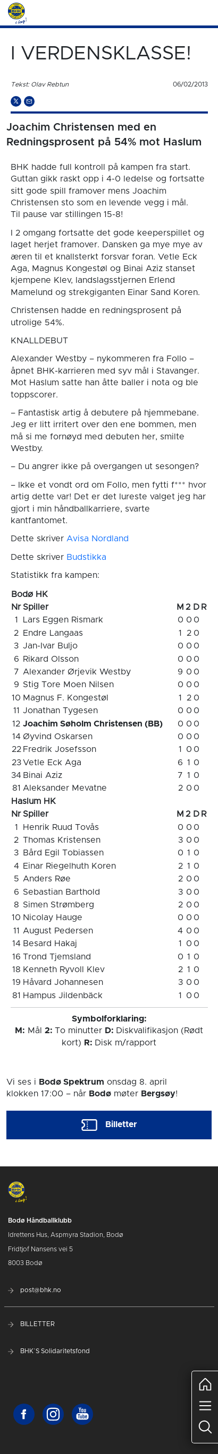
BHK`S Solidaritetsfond (49, 1351)
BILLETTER (31, 1324)
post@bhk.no (34, 1290)
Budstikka (86, 557)
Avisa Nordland (97, 538)
